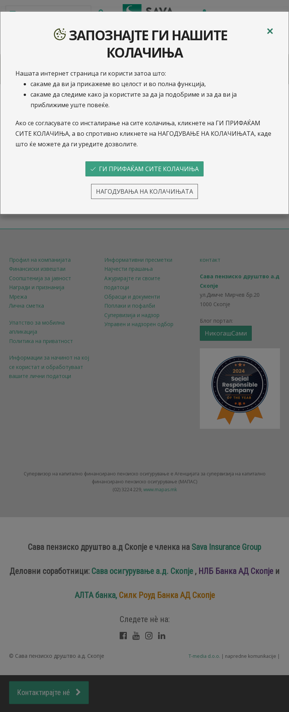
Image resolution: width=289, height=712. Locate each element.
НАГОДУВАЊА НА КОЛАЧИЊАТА (144, 191)
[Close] (270, 31)
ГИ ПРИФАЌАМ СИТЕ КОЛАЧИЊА (144, 169)
